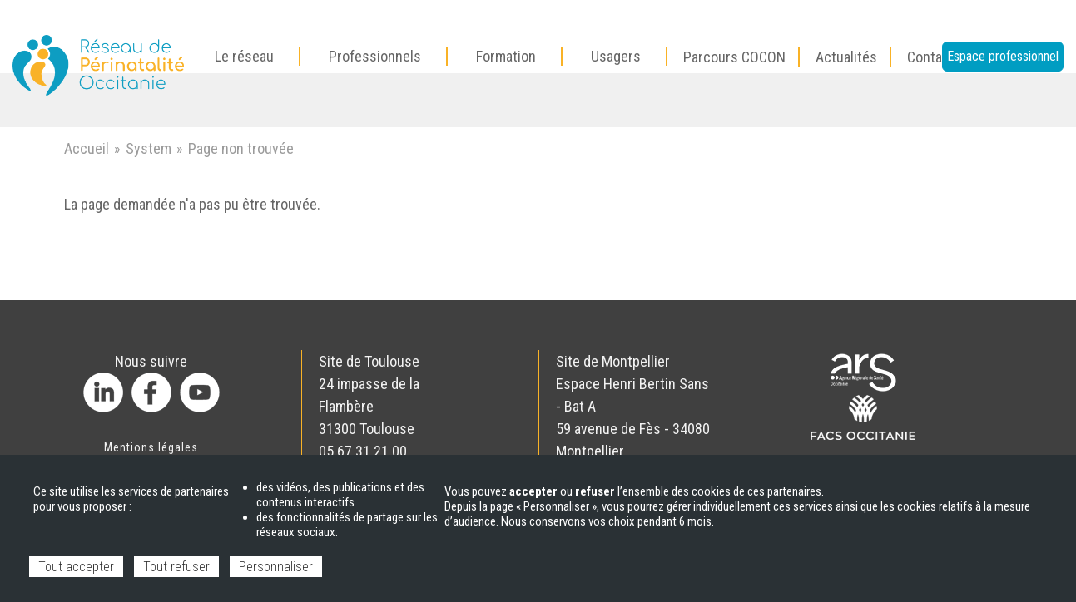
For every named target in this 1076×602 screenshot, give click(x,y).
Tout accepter (76, 567)
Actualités (846, 57)
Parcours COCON (734, 57)
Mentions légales (151, 447)
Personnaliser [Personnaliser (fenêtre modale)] (276, 567)
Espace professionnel (1003, 56)
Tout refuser (176, 567)
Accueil (86, 148)
